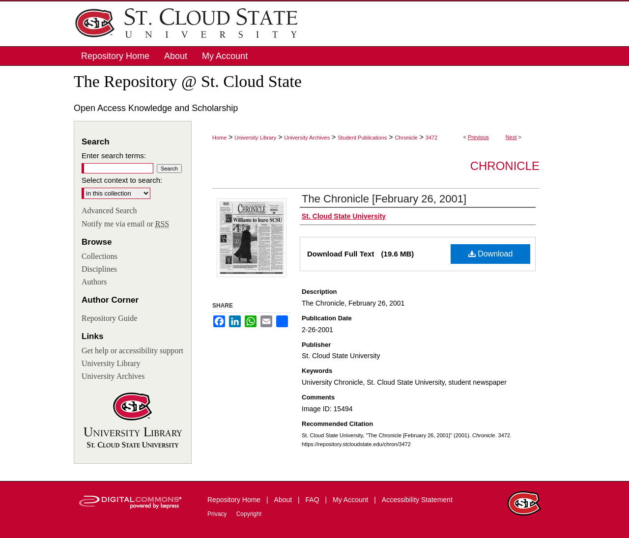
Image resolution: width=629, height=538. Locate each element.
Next (511, 137)
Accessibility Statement (417, 500)
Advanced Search (109, 210)
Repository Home (234, 500)
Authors (94, 282)
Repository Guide (109, 318)
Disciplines (99, 269)
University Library (255, 138)
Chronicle (406, 138)
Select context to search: (122, 180)
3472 (431, 138)
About (284, 500)
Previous (478, 137)
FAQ (313, 500)
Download (490, 254)
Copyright (248, 513)
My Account (351, 500)
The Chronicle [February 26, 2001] (384, 199)
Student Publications (362, 138)
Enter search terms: (114, 155)
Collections (99, 256)
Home (219, 138)
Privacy (218, 513)
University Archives (307, 138)
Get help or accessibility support (132, 350)
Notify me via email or (125, 224)
